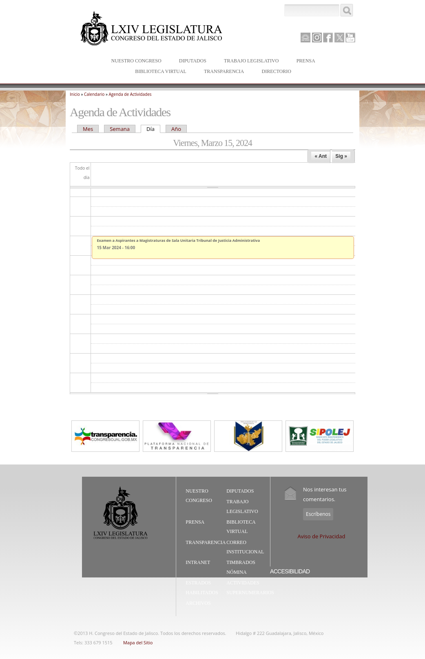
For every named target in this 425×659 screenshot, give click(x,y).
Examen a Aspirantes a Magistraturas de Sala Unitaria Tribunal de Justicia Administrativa (178, 240)
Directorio (276, 71)
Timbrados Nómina (240, 567)
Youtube (350, 37)
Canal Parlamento (305, 37)
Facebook (328, 37)
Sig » (341, 156)
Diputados (191, 61)
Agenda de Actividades (130, 94)
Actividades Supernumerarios (250, 587)
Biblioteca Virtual (158, 72)
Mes (88, 129)
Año (176, 129)
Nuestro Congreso (134, 61)
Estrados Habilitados (202, 587)
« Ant (320, 156)
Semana (120, 129)
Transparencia (224, 71)
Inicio (75, 94)
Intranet (198, 562)
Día (153, 129)
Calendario (94, 94)
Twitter (339, 37)
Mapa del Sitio (138, 642)
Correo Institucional (245, 547)
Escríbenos (318, 514)
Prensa (304, 61)
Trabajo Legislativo (249, 61)
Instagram (317, 37)
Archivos (198, 603)
